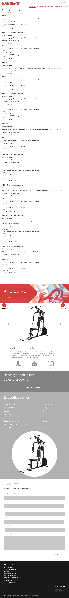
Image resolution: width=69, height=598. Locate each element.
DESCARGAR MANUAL (35, 387)
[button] (8, 323)
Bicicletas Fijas (8, 567)
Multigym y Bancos (10, 575)
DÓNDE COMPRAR (55, 6)
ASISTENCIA (8, 580)
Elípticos (6, 571)
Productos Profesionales (11, 578)
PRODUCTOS (32, 6)
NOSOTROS (64, 6)
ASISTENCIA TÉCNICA (43, 6)
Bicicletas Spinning (10, 573)
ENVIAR (58, 555)
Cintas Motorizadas (10, 569)
